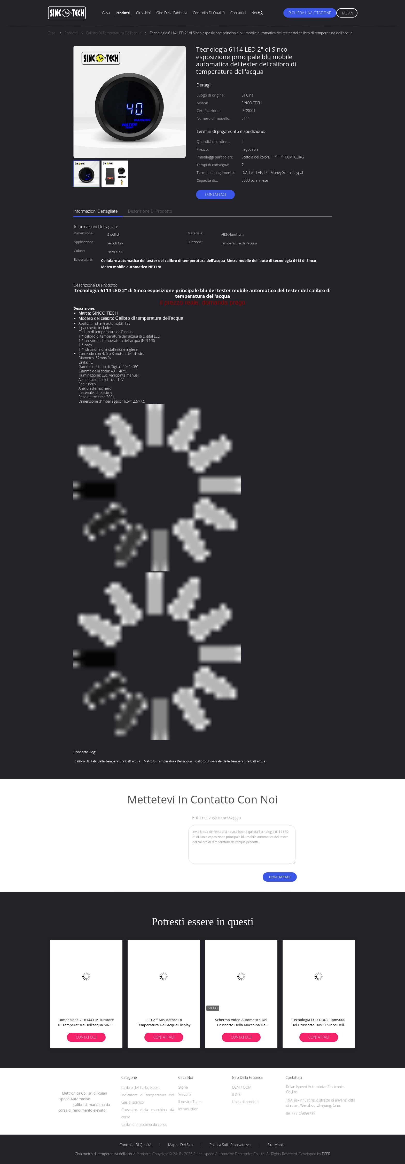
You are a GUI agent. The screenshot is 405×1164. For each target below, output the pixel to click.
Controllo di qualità (209, 12)
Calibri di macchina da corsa (144, 1124)
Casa (106, 12)
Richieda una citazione (310, 12)
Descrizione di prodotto (150, 211)
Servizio (184, 1094)
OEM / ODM (241, 1087)
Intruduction (188, 1108)
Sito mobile (276, 1145)
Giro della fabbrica (171, 12)
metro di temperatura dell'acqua (168, 761)
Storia (183, 1087)
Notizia (256, 12)
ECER (326, 1153)
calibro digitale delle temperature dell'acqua (107, 761)
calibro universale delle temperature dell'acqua (230, 761)
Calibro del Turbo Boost (140, 1087)
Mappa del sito (180, 1145)
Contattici (238, 12)
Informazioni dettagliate (95, 211)
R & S (236, 1094)
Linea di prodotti (245, 1101)
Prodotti (122, 12)
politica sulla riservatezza (230, 1145)
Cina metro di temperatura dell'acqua (105, 1153)
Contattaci (215, 194)
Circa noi (143, 12)
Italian (347, 13)
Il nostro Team (189, 1101)
